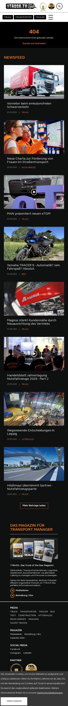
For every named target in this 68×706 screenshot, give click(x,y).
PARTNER (15, 660)
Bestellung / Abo (24, 595)
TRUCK (7, 17)
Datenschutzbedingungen (50, 693)
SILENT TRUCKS (18, 623)
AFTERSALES (28, 439)
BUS (52, 612)
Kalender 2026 (17, 638)
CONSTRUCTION (27, 615)
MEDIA (14, 608)
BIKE (24, 274)
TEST (13, 615)
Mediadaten (22, 590)
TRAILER (40, 17)
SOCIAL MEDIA (18, 645)
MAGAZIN (34, 619)
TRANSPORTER (23, 17)
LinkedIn (27, 653)
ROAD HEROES (29, 168)
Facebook (15, 649)
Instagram (15, 653)
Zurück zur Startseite (34, 43)
